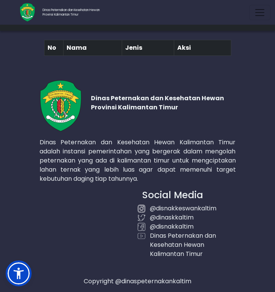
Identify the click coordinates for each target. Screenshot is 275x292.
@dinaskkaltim (172, 217)
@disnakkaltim (172, 226)
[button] (19, 273)
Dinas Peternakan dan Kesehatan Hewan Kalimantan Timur (183, 244)
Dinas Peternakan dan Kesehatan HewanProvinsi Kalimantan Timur (71, 12)
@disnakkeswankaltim (183, 208)
